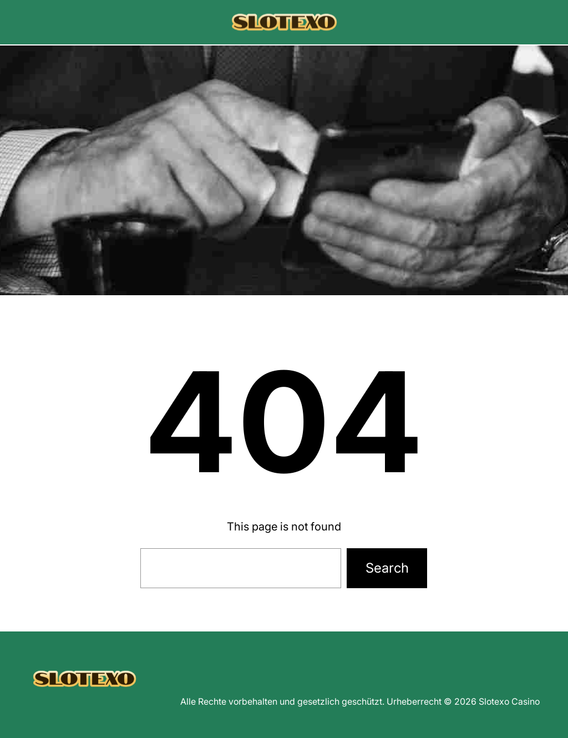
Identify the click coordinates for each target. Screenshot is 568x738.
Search (387, 568)
